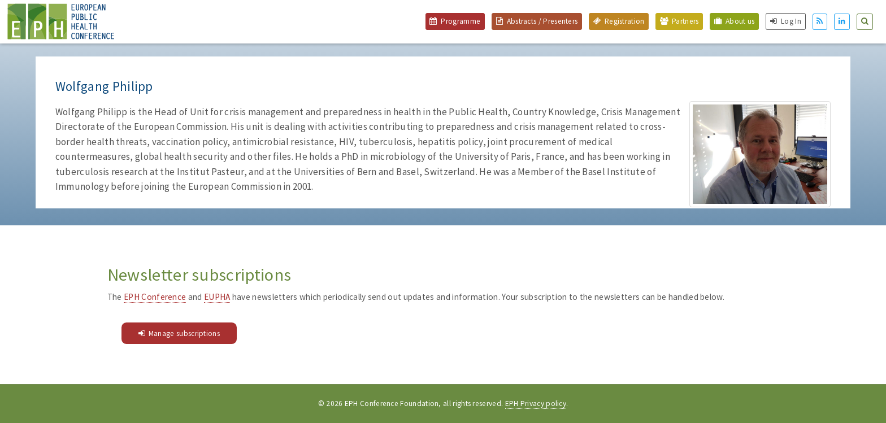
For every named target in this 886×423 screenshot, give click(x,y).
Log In (791, 21)
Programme (460, 21)
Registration (625, 21)
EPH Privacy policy (536, 403)
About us (740, 21)
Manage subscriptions (184, 333)
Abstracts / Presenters (542, 21)
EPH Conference (155, 296)
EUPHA (217, 296)
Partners (685, 21)
